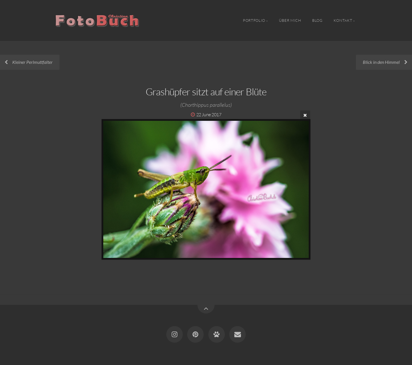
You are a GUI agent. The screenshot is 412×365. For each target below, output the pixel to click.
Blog (317, 20)
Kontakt (343, 20)
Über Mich (290, 20)
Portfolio (254, 20)
